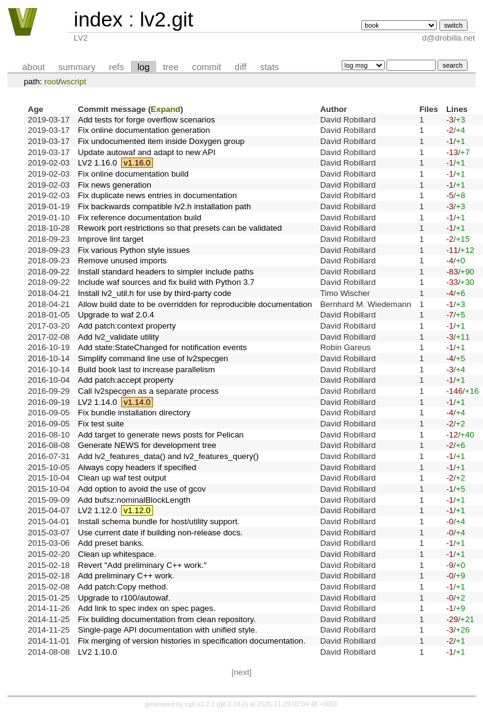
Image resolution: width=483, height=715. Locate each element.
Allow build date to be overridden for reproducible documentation (195, 304)
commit (206, 67)
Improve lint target (111, 239)
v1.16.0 (137, 162)
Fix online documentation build (133, 173)
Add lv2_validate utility (118, 337)
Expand (165, 109)
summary (76, 67)
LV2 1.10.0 (97, 652)
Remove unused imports (122, 260)
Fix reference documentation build (140, 217)
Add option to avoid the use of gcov (142, 488)
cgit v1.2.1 (200, 704)
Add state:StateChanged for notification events (162, 347)
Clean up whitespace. (117, 554)
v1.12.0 (137, 510)
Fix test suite (101, 423)
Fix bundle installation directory (134, 412)
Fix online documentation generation (144, 130)
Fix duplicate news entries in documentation (157, 195)
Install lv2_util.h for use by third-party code (155, 293)
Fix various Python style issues (134, 250)
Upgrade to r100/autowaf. (124, 597)
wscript (73, 81)
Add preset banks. (111, 543)
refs (116, 67)
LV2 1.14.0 (97, 402)
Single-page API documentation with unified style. (167, 629)
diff (240, 67)
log (144, 67)
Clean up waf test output (122, 477)
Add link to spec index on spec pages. (147, 608)
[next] (242, 672)
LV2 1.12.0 (97, 510)
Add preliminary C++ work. (126, 575)
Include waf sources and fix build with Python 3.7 (166, 282)
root (51, 81)
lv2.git (166, 19)
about (33, 67)
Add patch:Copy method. (123, 586)
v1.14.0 (137, 402)
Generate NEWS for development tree (147, 445)
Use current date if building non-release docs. (160, 532)
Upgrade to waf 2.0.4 (116, 314)
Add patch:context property (127, 325)
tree (170, 67)
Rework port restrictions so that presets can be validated (180, 228)
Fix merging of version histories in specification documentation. (191, 640)
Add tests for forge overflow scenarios (146, 119)
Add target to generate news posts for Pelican (161, 434)
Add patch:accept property (126, 380)
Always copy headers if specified (137, 467)
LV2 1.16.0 (97, 162)
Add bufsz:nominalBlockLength (134, 500)
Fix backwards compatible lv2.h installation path (164, 206)
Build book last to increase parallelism (146, 369)
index (98, 19)
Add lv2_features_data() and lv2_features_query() (168, 456)
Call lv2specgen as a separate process (148, 391)
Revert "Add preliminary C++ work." (142, 565)
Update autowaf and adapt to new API (147, 152)
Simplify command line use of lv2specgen (153, 358)
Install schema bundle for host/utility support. (159, 521)
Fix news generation (114, 185)
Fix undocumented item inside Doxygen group (161, 141)
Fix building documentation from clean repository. (167, 619)
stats (269, 67)
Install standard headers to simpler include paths (166, 271)
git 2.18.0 (232, 704)
